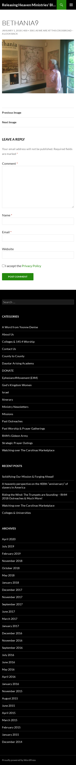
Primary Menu (71, 5)
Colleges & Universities (16, 512)
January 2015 (10, 734)
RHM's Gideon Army (15, 435)
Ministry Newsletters (15, 406)
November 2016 (12, 640)
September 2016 (12, 647)
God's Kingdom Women (17, 385)
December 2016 (12, 633)
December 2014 (12, 741)
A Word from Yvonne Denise (20, 327)
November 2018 (12, 560)
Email (6, 232)
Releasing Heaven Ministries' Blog (29, 5)
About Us (8, 334)
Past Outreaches (12, 421)
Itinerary (7, 399)
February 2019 (11, 553)
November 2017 (12, 597)
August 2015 (10, 698)
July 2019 (8, 546)
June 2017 (8, 611)
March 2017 (9, 618)
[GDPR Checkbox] (3, 265)
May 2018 (8, 575)
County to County (13, 356)
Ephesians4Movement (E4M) (20, 377)
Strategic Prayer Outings (17, 443)
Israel (5, 392)
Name (7, 215)
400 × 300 (28, 30)
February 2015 (11, 727)
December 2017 (12, 589)
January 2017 (10, 626)
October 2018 (11, 568)
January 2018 (10, 582)
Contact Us (9, 349)
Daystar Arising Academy (18, 363)
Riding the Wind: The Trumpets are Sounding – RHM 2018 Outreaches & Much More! (34, 496)
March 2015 (9, 720)
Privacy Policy (31, 266)
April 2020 (9, 539)
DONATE (8, 370)
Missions (7, 414)
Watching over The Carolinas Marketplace (28, 450)
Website (8, 249)
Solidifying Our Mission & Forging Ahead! (28, 476)
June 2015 (8, 705)
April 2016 (9, 676)
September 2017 (12, 604)
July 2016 (8, 655)
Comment (10, 163)
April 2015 (9, 713)
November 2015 (12, 691)
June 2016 (8, 662)
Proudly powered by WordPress (19, 760)
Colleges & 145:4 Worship (18, 341)
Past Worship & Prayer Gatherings (23, 428)
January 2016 (10, 684)
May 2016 (8, 669)
